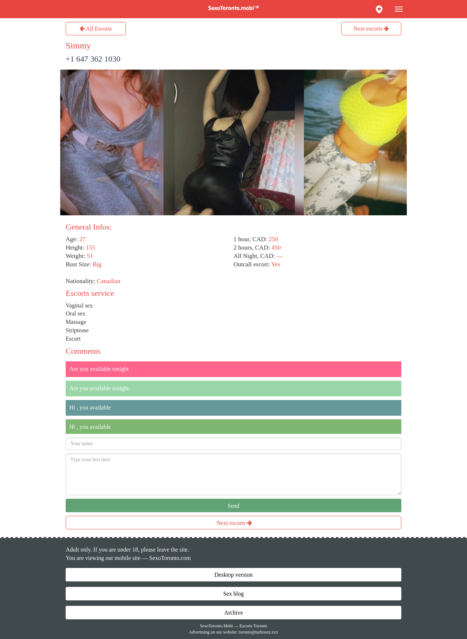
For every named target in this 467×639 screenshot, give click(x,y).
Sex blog (233, 594)
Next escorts (371, 29)
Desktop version (233, 575)
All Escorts (96, 29)
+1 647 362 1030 (93, 58)
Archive (233, 612)
